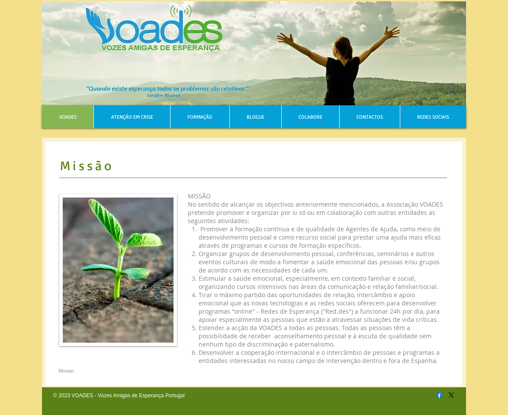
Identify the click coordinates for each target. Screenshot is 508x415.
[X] (451, 395)
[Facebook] (439, 395)
